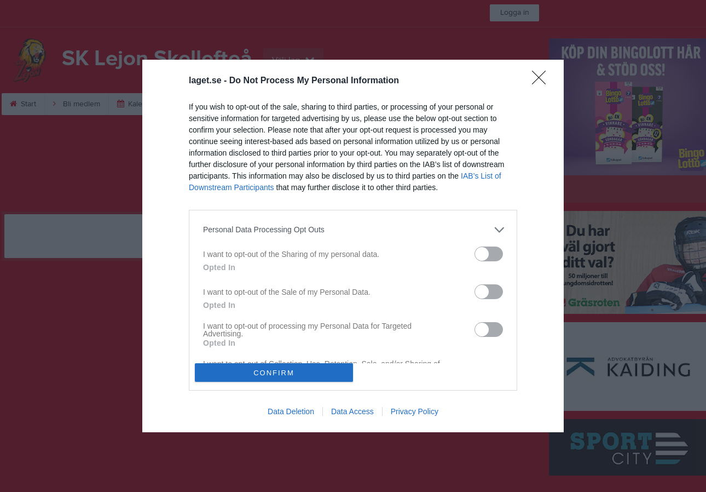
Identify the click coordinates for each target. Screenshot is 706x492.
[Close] (542, 81)
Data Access (352, 411)
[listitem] (353, 230)
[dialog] (353, 246)
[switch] (488, 254)
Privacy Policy (414, 411)
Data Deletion (291, 411)
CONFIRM (273, 373)
